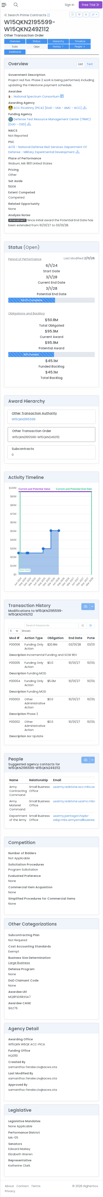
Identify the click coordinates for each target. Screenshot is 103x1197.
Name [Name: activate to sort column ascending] (13, 780)
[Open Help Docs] (48, 15)
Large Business (19, 963)
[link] (91, 626)
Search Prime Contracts (25, 15)
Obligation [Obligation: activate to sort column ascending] (55, 638)
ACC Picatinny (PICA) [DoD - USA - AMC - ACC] (48, 108)
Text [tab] (90, 64)
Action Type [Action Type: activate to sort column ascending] (33, 638)
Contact (22, 1186)
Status (36, 41)
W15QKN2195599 (23, 419)
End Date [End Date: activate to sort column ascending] (75, 638)
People (80, 46)
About (9, 1186)
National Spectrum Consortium (36, 96)
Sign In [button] (69, 5)
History (58, 46)
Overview (15, 41)
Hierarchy (58, 41)
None (12, 186)
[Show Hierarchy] (85, 107)
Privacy (10, 1191)
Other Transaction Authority (34, 413)
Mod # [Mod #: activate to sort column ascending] (14, 638)
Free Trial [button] (90, 5)
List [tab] (80, 64)
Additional (15, 52)
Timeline (80, 41)
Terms (35, 1186)
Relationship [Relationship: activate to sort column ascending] (38, 780)
